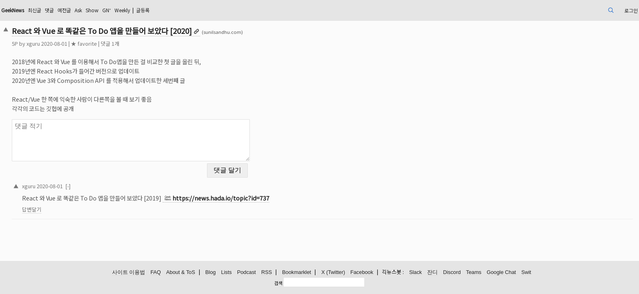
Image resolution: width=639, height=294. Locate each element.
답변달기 (94, 204)
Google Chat (501, 273)
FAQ (155, 273)
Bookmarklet (296, 273)
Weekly (208, 10)
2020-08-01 (112, 181)
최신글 (106, 10)
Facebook (361, 273)
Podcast (246, 273)
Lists (226, 273)
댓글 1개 (172, 43)
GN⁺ (189, 10)
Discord (452, 273)
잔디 (432, 273)
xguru (95, 43)
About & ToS (180, 273)
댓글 (123, 10)
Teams (474, 273)
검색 (278, 283)
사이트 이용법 (128, 273)
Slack (415, 273)
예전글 (140, 10)
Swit (526, 273)
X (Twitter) (333, 273)
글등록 (234, 10)
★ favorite (146, 43)
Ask (156, 10)
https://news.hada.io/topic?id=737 (282, 193)
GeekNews (80, 10)
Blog (210, 273)
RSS (266, 273)
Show (173, 10)
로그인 (566, 10)
